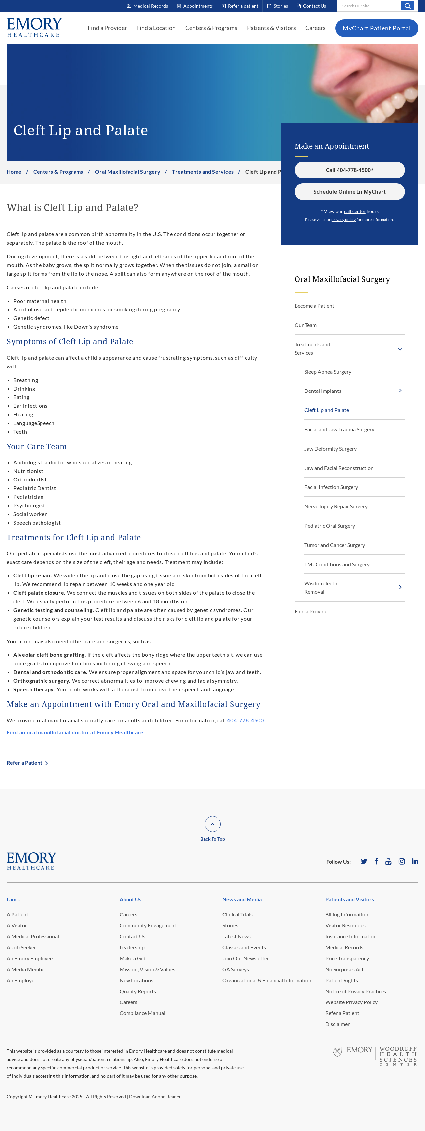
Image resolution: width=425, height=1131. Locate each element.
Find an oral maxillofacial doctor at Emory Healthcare (75, 732)
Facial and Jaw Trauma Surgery (339, 429)
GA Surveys (235, 969)
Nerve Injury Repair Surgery (336, 506)
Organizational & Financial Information (266, 980)
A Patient (17, 914)
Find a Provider (107, 27)
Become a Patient (314, 306)
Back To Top (212, 839)
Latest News (236, 936)
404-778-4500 (245, 720)
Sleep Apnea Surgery (327, 371)
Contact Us (132, 936)
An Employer (21, 980)
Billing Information (346, 914)
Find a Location (156, 27)
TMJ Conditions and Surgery (337, 564)
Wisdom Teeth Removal (320, 587)
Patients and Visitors (349, 899)
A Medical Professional (33, 936)
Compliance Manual (142, 1013)
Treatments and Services (203, 171)
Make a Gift (133, 958)
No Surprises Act (344, 969)
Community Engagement (148, 925)
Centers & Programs (211, 27)
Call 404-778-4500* (350, 170)
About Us (130, 899)
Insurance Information (351, 936)
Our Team (306, 325)
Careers (315, 27)
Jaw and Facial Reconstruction (339, 468)
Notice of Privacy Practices (355, 991)
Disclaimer (337, 1024)
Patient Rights (341, 980)
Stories (230, 925)
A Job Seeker (21, 947)
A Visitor (17, 925)
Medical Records (344, 947)
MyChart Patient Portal (377, 28)
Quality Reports (138, 991)
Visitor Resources (345, 925)
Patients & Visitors (271, 27)
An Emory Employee (30, 958)
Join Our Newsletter (245, 958)
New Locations (136, 980)
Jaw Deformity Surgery (330, 448)
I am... (13, 899)
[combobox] (377, 6)
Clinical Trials (237, 914)
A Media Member (26, 969)
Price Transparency (347, 958)
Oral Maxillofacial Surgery (127, 171)
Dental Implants (322, 391)
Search (407, 5)
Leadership (132, 947)
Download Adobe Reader (155, 1096)
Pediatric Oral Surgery (329, 525)
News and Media (242, 899)
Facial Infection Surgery (331, 487)
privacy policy (343, 220)
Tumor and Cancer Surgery (334, 545)
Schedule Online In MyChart (350, 191)
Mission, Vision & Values (147, 969)
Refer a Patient (24, 762)
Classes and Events (244, 947)
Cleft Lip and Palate (326, 410)
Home (14, 171)
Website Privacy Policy (351, 1002)
